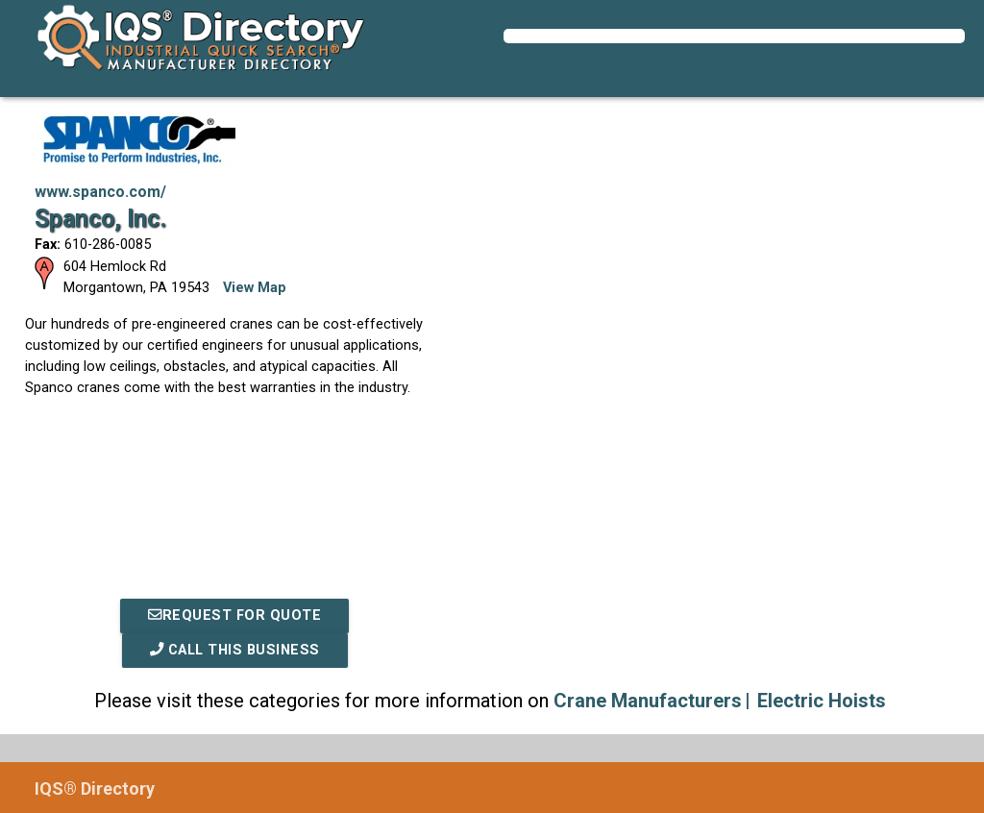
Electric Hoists (821, 700)
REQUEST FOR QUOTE (234, 615)
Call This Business (235, 650)
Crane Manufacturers (648, 700)
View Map (254, 288)
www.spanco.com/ (100, 192)
